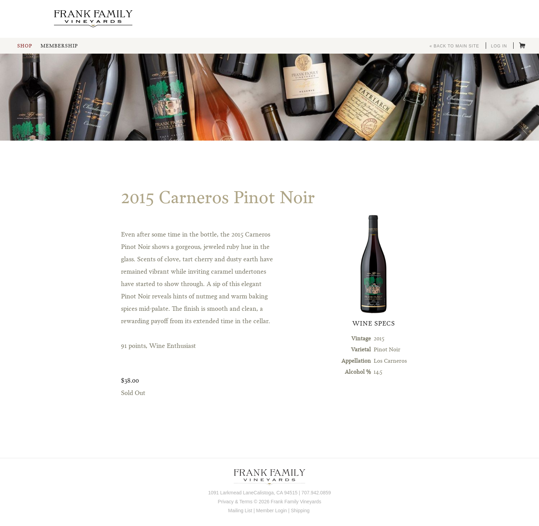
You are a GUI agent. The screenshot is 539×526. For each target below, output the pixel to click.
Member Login (271, 510)
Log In (499, 46)
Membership (59, 46)
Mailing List (240, 510)
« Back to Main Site (454, 46)
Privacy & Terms (235, 501)
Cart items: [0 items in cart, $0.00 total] (522, 45)
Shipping (300, 510)
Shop (24, 46)
